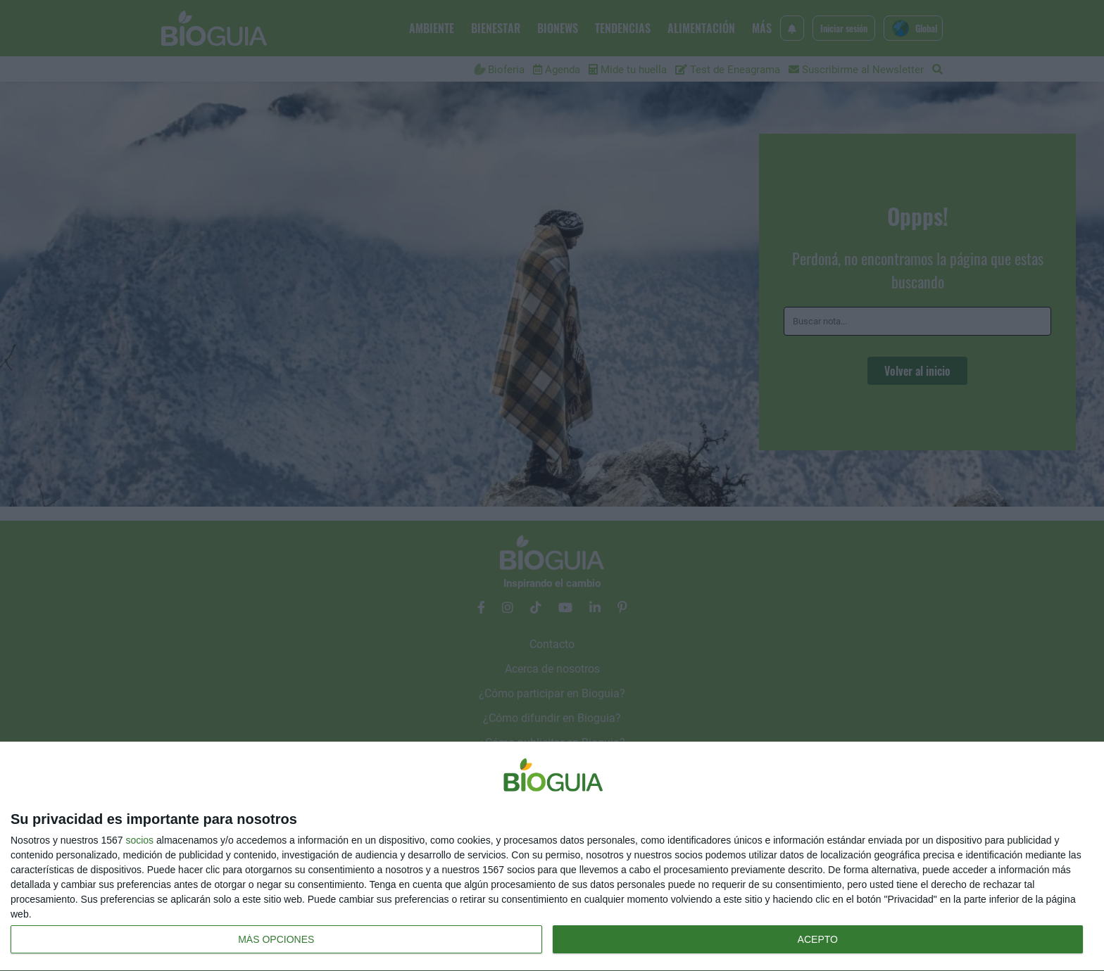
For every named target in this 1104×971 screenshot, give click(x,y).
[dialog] (552, 856)
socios (139, 840)
